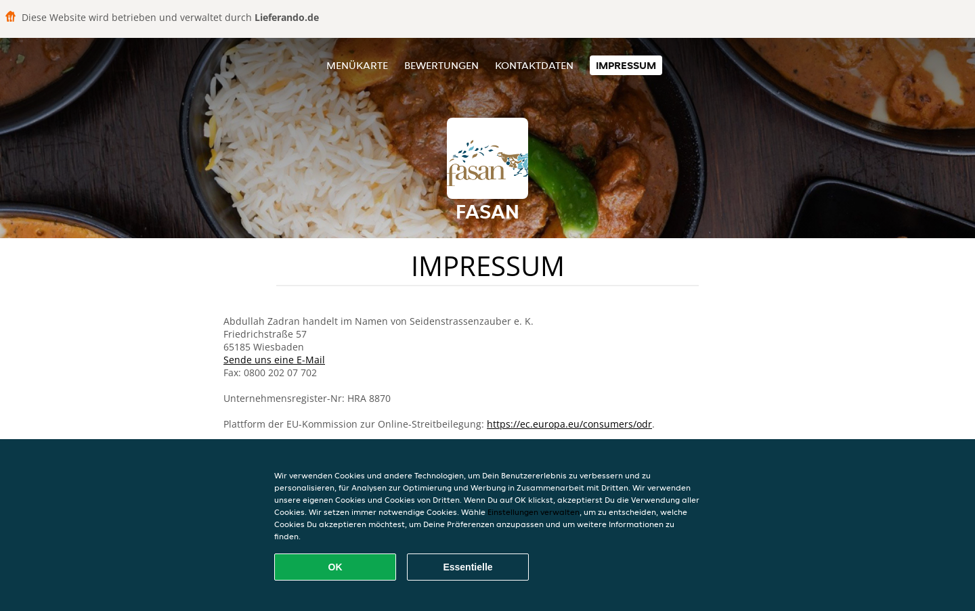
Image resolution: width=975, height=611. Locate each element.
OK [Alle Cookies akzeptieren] (335, 567)
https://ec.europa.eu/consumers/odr (569, 423)
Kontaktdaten (534, 65)
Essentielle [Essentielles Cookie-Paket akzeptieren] (467, 567)
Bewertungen (441, 65)
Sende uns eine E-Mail (274, 359)
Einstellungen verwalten (534, 512)
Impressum (626, 65)
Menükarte (357, 65)
